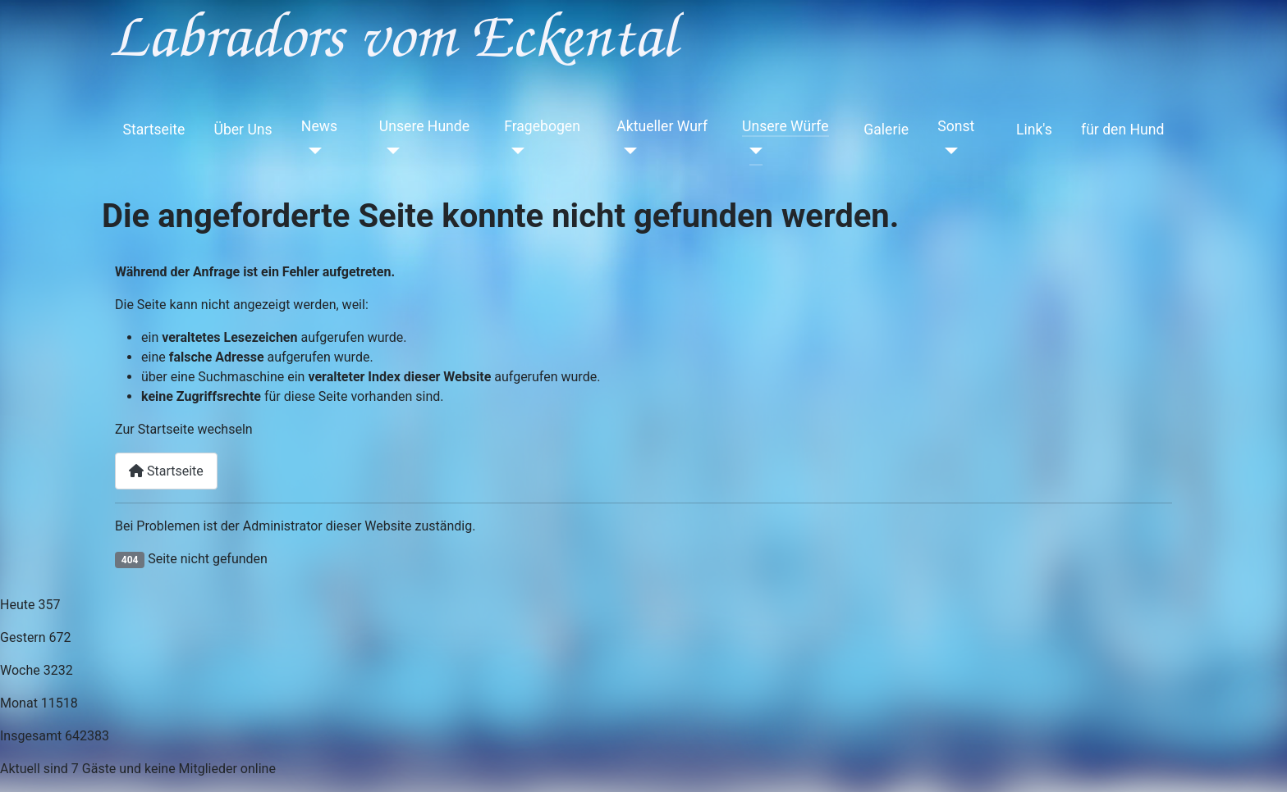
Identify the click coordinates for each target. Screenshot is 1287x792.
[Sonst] (947, 151)
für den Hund (1122, 129)
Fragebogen (542, 126)
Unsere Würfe (785, 126)
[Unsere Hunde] (389, 151)
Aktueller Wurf (662, 126)
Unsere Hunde (424, 126)
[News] (311, 151)
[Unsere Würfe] (752, 151)
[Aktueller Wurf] (626, 151)
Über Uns (242, 129)
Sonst (955, 126)
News (319, 126)
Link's (1034, 129)
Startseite (154, 129)
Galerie (886, 129)
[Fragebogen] (514, 151)
